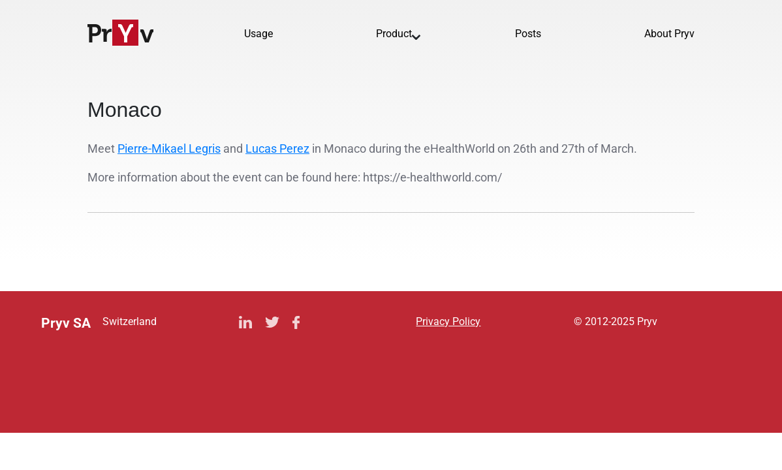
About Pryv (669, 33)
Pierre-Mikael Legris (169, 148)
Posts (528, 33)
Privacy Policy (448, 321)
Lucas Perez (277, 148)
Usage (258, 33)
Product (394, 33)
